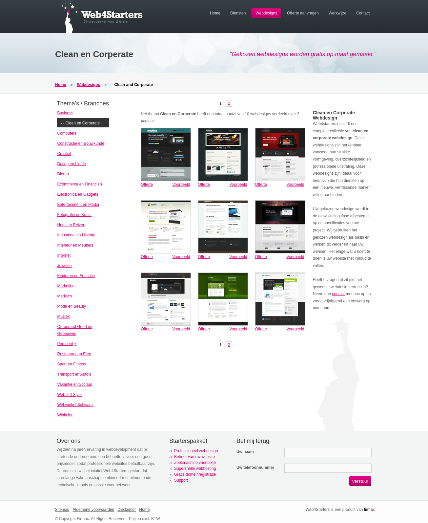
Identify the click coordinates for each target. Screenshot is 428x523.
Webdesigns (88, 84)
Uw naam (245, 451)
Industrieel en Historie (76, 235)
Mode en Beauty (71, 306)
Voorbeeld (181, 184)
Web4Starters (318, 509)
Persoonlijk (67, 343)
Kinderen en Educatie (76, 275)
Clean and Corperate (133, 84)
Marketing (66, 286)
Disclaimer (126, 509)
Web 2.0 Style (69, 394)
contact (338, 294)
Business (65, 113)
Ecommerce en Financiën (79, 184)
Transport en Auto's (74, 374)
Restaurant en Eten (74, 354)
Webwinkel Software (75, 405)
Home (60, 84)
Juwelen (64, 265)
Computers (67, 133)
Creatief (64, 153)
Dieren (63, 174)
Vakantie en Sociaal (74, 384)
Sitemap (62, 509)
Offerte (147, 184)
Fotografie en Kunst (74, 214)
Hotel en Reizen (71, 225)
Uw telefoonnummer (255, 467)
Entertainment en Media (78, 204)
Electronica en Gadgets (77, 194)
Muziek (63, 316)
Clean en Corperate (83, 123)
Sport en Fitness (71, 364)
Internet (64, 255)
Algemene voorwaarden (93, 509)
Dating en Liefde (71, 164)
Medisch (64, 296)
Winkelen (65, 415)
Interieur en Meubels (75, 245)
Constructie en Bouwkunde (80, 143)
